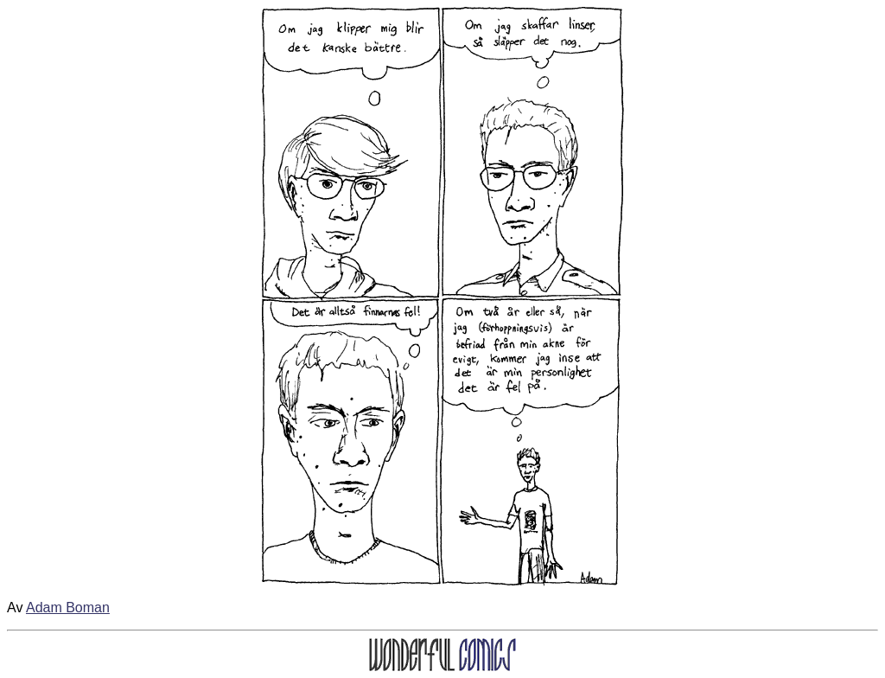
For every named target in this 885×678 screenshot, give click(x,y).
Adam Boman (68, 607)
